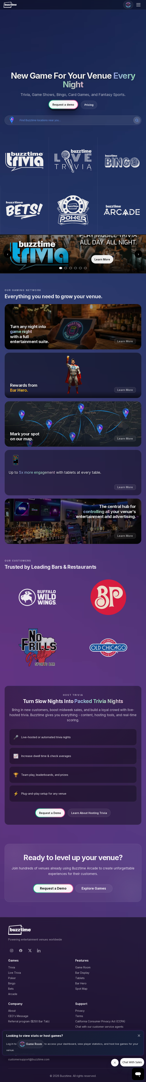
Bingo (11, 983)
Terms (79, 1016)
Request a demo (63, 104)
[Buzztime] (10, 5)
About (12, 1010)
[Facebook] (20, 950)
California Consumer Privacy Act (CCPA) (100, 1021)
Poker (12, 978)
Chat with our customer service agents (99, 1026)
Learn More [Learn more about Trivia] (102, 259)
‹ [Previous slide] (7, 254)
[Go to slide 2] (65, 268)
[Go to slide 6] (85, 268)
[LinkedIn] (39, 950)
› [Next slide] (138, 254)
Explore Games (97, 891)
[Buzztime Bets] (24, 210)
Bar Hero (80, 983)
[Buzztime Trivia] (24, 161)
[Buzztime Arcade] (121, 210)
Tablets (80, 978)
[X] (29, 950)
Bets (11, 988)
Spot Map (81, 988)
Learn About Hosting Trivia (89, 815)
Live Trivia (14, 972)
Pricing (88, 104)
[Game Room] (128, 5)
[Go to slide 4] (75, 268)
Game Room (82, 967)
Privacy (80, 1010)
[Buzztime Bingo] (121, 161)
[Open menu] (139, 4)
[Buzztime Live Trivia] (73, 161)
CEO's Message (18, 1016)
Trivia (11, 967)
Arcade (12, 994)
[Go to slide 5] (80, 268)
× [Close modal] (138, 1035)
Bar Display (82, 972)
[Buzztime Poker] (73, 210)
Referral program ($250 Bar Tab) (29, 1021)
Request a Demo (50, 815)
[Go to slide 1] (60, 268)
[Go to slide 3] (70, 268)
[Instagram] (11, 950)
